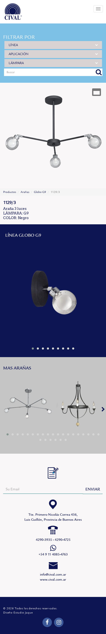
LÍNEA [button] (53, 45)
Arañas (25, 192)
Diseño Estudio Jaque (18, 612)
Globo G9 (40, 192)
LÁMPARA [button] (53, 63)
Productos (9, 192)
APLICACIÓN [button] (53, 54)
